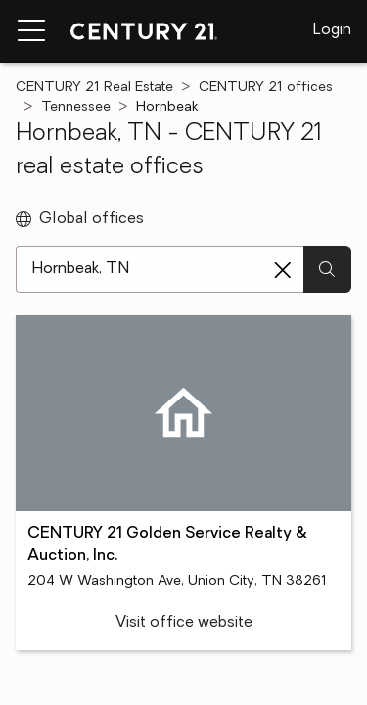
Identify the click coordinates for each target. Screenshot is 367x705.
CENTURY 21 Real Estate (94, 87)
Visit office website (183, 623)
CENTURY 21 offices (266, 87)
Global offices (80, 219)
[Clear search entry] (283, 270)
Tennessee (76, 107)
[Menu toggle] (31, 31)
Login (332, 30)
